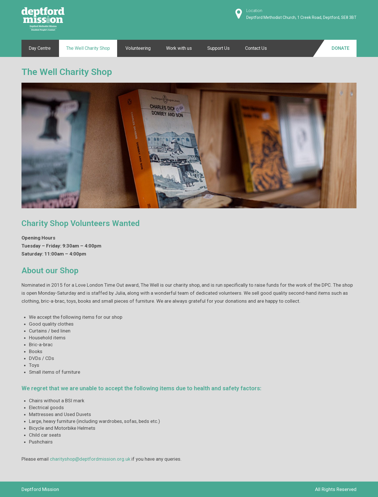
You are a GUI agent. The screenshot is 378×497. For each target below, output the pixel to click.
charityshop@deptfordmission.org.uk (90, 459)
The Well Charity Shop (88, 48)
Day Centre (40, 48)
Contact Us (256, 48)
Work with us (179, 48)
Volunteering (138, 48)
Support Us (218, 48)
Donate (340, 48)
